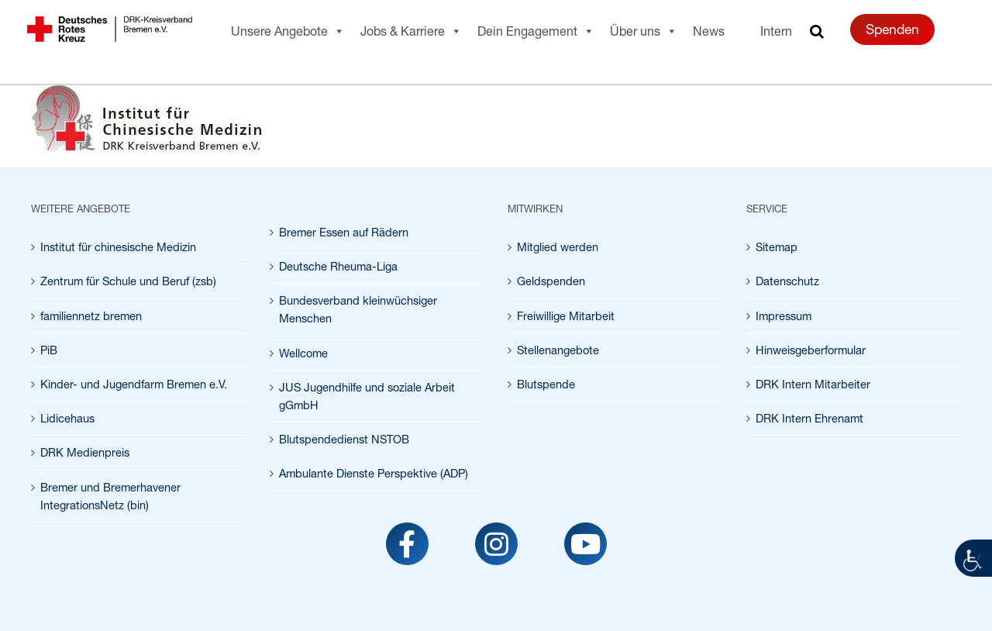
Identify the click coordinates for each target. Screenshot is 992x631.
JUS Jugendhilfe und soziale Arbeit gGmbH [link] (367, 396)
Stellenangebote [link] (558, 350)
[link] (973, 558)
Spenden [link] (892, 29)
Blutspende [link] (546, 384)
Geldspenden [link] (551, 281)
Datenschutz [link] (787, 281)
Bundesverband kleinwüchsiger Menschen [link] (358, 309)
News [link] (709, 30)
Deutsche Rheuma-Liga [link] (338, 266)
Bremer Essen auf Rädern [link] (343, 232)
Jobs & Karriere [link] (411, 31)
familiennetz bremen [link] (91, 315)
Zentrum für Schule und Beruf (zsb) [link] (128, 281)
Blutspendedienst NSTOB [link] (344, 439)
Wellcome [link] (303, 353)
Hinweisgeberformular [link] (811, 350)
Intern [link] (776, 30)
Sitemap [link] (776, 246)
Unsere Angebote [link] (288, 31)
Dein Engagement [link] (535, 31)
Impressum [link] (783, 315)
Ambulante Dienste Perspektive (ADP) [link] (373, 473)
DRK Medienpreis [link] (84, 452)
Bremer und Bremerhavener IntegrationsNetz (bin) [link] (110, 496)
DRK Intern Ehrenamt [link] (809, 418)
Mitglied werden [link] (557, 246)
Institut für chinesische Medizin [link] (118, 246)
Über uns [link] (643, 31)
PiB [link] (48, 350)
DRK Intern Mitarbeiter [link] (813, 384)
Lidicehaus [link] (67, 418)
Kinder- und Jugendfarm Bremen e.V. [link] (133, 384)
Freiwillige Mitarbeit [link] (566, 315)
